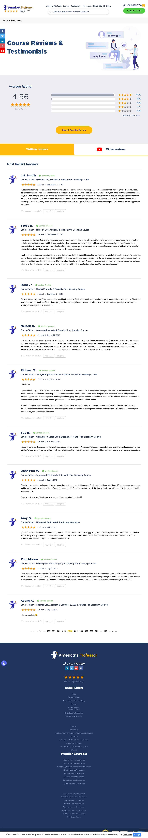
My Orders (107, 6)
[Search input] (78, 12)
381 (53, 637)
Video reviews (111, 152)
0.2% (138, 103)
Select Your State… (74, 817)
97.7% (138, 95)
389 (96, 637)
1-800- (132, 5)
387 (86, 637)
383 (64, 637)
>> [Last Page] (116, 637)
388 (91, 637)
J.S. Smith (28, 181)
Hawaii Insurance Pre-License (74, 770)
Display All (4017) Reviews (131, 115)
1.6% (139, 99)
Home (47, 6)
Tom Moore (29, 565)
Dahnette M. (30, 477)
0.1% (139, 107)
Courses (66, 6)
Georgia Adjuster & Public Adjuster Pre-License (74, 767)
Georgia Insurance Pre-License (74, 763)
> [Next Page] (112, 637)
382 (58, 637)
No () (60, 217)
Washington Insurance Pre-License (74, 810)
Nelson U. (28, 332)
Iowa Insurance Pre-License (74, 777)
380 (48, 637)
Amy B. (26, 524)
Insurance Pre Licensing (74, 716)
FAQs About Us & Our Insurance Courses (74, 740)
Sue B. (25, 438)
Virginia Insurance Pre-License (74, 807)
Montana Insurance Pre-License (74, 793)
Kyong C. (27, 606)
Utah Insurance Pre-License (74, 803)
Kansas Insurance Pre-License (74, 780)
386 (81, 637)
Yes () (48, 217)
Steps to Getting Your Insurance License (74, 746)
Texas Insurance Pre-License (74, 800)
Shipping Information (74, 743)
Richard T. (28, 376)
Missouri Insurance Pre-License (74, 783)
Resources (88, 6)
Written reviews (37, 152)
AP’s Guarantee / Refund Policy (74, 701)
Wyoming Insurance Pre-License (74, 814)
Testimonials (75, 6)
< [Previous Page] (33, 637)
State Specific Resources (74, 713)
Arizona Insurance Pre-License (74, 760)
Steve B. (27, 231)
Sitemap (74, 750)
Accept (137, 835)
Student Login (134, 11)
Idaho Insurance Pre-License (74, 773)
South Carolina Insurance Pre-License (74, 797)
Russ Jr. (26, 291)
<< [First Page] (30, 637)
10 (40, 637)
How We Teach (56, 6)
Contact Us (98, 6)
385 (76, 637)
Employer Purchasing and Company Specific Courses (74, 733)
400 (105, 637)
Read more (127, 835)
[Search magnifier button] (50, 12)
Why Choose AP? (74, 697)
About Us (74, 726)
